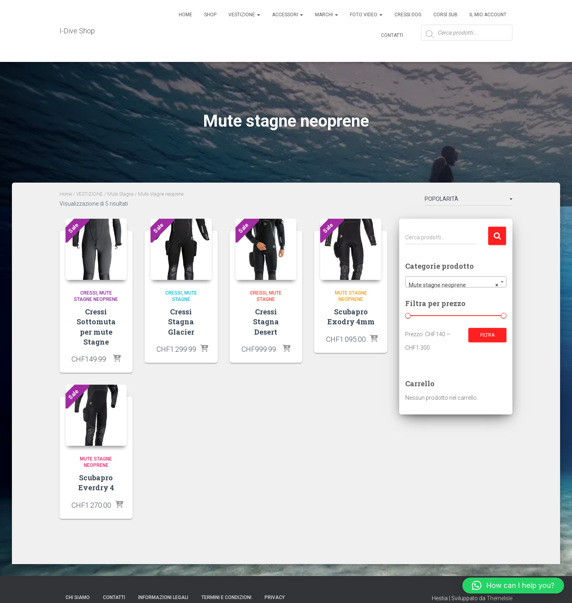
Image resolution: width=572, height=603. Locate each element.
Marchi (326, 14)
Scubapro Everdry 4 (96, 482)
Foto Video (366, 14)
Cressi (88, 293)
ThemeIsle (499, 598)
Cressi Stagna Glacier (181, 321)
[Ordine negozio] (468, 200)
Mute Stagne (120, 194)
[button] (513, 585)
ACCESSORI (287, 14)
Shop (210, 14)
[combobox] (455, 281)
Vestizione (244, 14)
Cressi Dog (407, 14)
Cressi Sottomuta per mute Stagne (96, 327)
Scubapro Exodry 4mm (351, 316)
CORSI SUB (445, 14)
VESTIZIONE (89, 194)
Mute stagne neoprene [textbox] (453, 285)
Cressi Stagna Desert (266, 321)
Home (185, 14)
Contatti (392, 35)
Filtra (487, 335)
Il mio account (488, 14)
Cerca (497, 236)
